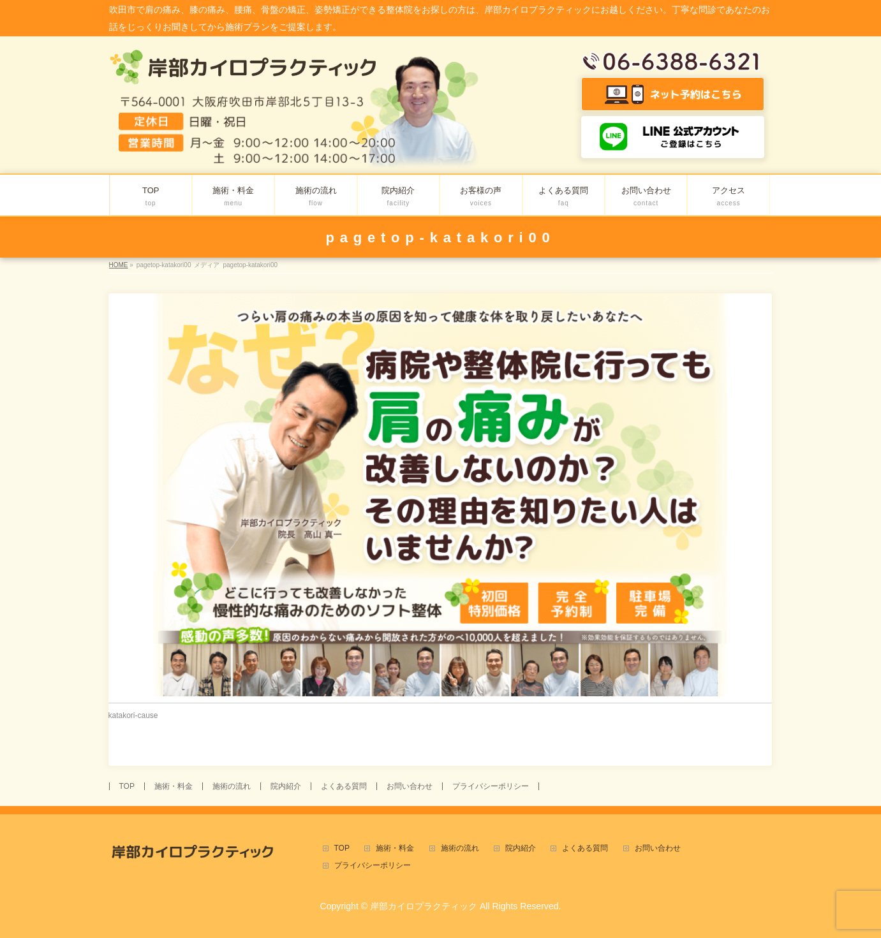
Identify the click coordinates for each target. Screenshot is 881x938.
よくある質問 (344, 786)
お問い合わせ (410, 786)
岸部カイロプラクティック (423, 906)
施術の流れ (231, 786)
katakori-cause (133, 715)
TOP (127, 786)
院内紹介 (285, 786)
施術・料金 (173, 786)
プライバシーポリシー (490, 786)
